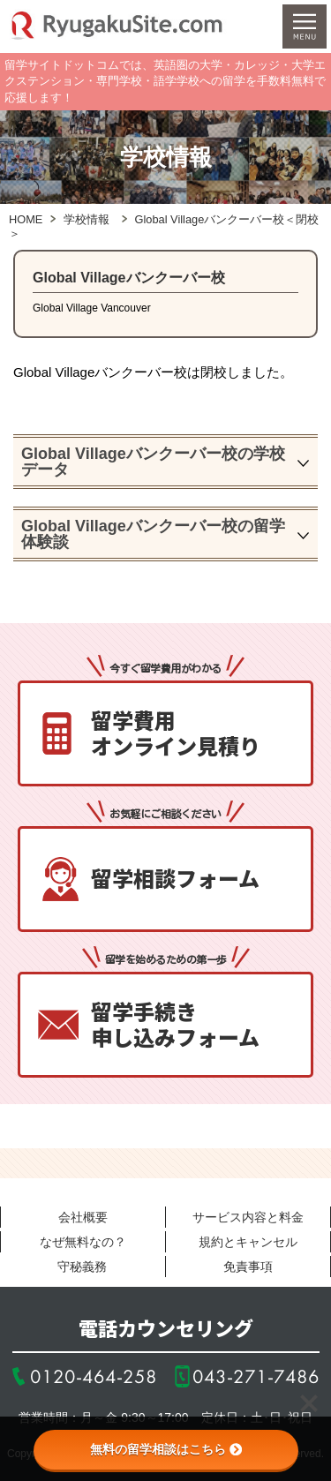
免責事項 (248, 1266)
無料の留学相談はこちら (166, 1449)
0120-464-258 (93, 1376)
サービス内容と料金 (248, 1217)
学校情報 (86, 219)
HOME (25, 219)
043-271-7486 (256, 1376)
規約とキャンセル (248, 1242)
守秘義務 (82, 1266)
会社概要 (83, 1217)
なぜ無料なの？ (83, 1242)
